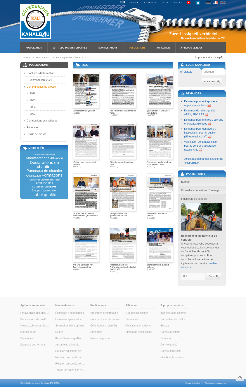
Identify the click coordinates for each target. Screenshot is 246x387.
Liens (165, 2)
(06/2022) (86, 196)
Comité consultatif (170, 350)
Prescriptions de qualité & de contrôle (35, 319)
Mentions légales (192, 383)
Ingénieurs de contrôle (173, 312)
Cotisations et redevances (140, 325)
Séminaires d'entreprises (69, 325)
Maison (27, 57)
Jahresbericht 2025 (39, 80)
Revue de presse (35, 134)
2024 (31, 107)
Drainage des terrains (32, 344)
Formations (52, 175)
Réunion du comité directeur (70, 350)
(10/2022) (160, 93)
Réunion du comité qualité (70, 357)
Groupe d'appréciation (44, 190)
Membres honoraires (172, 357)
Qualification (33, 175)
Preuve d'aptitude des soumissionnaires (35, 312)
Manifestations (108, 48)
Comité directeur (170, 331)
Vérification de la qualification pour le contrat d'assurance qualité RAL (201, 145)
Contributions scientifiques (40, 121)
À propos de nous (191, 48)
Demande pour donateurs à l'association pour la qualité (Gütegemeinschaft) (200, 132)
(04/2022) (160, 196)
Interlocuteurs (28, 331)
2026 (31, 93)
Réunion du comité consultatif (70, 363)
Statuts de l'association (138, 331)
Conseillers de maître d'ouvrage (175, 319)
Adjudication (34, 48)
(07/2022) (160, 145)
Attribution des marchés (44, 155)
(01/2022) (160, 247)
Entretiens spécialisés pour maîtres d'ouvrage (70, 319)
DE (208, 2)
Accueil (134, 2)
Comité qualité (168, 344)
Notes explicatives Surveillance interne (35, 325)
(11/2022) (123, 93)
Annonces (31, 127)
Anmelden (212, 81)
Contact (177, 2)
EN (222, 2)
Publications (137, 48)
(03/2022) (86, 247)
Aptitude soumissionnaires (70, 48)
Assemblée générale (67, 344)
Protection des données (215, 383)
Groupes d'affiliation (136, 312)
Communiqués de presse (66, 57)
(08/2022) (123, 145)
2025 (31, 100)
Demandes (26, 338)
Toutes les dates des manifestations (70, 369)
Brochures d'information (39, 73)
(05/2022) (123, 196)
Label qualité (44, 195)
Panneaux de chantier (44, 171)
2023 (31, 114)
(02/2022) (123, 248)
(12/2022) (86, 92)
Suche (213, 276)
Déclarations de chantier (44, 164)
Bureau (164, 325)
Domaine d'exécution (50, 180)
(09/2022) (86, 145)
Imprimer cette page (209, 57)
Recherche (150, 2)
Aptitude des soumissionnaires (44, 185)
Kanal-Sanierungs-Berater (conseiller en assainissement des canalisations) (70, 338)
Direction (165, 338)
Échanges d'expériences (69, 312)
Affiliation (163, 48)
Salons (59, 331)
